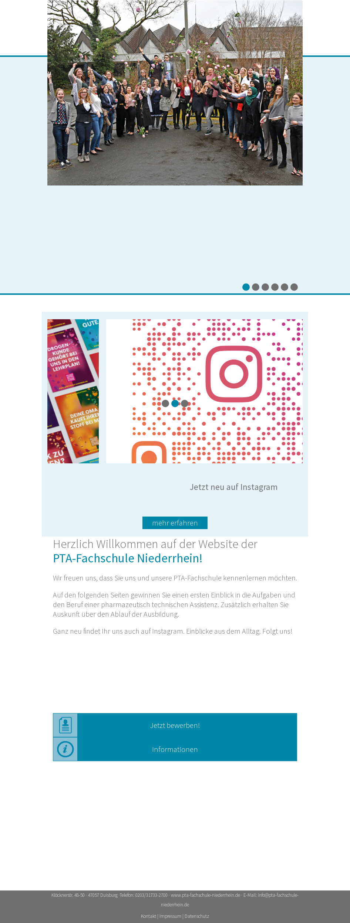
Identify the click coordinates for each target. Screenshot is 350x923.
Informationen (175, 749)
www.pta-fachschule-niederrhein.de (205, 895)
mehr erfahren (175, 523)
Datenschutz (197, 916)
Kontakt (149, 916)
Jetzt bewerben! (175, 725)
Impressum (170, 916)
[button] (246, 287)
